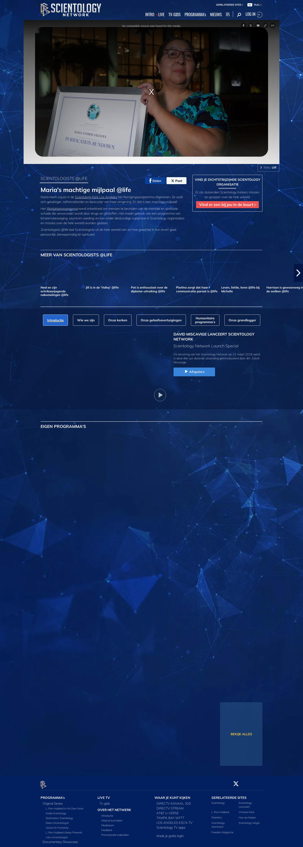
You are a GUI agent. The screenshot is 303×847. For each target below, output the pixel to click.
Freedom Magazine (222, 829)
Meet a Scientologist (57, 820)
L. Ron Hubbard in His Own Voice (64, 806)
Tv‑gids (105, 801)
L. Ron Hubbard (220, 809)
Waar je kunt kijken (112, 818)
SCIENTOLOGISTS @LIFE (64, 178)
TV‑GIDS (174, 14)
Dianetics (216, 815)
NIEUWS (216, 14)
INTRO (149, 14)
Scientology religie (249, 820)
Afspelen (194, 371)
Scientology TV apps (170, 825)
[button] (298, 273)
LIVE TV (104, 795)
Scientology (218, 800)
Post (176, 181)
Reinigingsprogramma (62, 209)
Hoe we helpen (247, 815)
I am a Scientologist (57, 834)
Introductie (107, 813)
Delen (155, 180)
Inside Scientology (56, 810)
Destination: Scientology (59, 815)
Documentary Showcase (60, 839)
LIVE (161, 14)
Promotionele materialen (115, 832)
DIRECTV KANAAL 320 (173, 801)
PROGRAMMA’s (195, 14)
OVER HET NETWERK (114, 807)
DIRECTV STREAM (170, 806)
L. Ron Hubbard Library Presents (64, 830)
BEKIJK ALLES (241, 734)
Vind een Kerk (246, 809)
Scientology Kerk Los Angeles (96, 197)
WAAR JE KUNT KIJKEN (172, 795)
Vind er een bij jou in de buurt (227, 204)
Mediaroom (107, 823)
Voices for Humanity (57, 825)
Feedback (106, 827)
